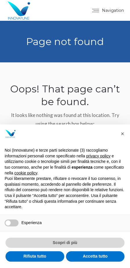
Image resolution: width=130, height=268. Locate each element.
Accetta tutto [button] (95, 256)
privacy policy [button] (98, 156)
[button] (122, 133)
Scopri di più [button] (65, 242)
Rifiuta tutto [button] (34, 256)
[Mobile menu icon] (108, 10)
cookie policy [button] (25, 173)
